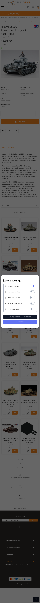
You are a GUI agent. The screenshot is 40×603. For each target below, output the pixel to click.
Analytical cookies (14, 298)
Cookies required (13, 286)
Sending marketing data (15, 303)
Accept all (20, 322)
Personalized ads (13, 309)
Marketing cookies (14, 292)
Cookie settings (12, 280)
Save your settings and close (20, 317)
